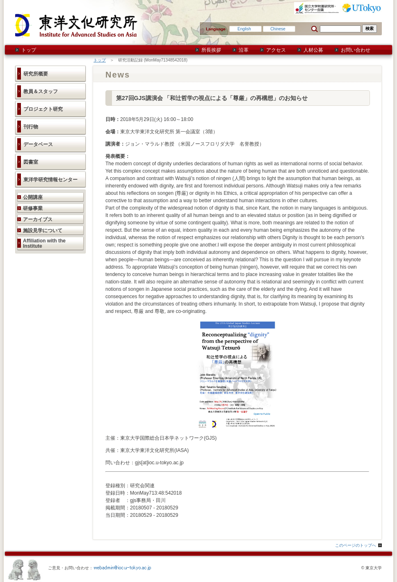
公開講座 (33, 197)
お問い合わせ (355, 50)
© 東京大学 (371, 568)
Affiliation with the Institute (44, 243)
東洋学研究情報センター (50, 180)
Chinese (277, 29)
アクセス (276, 50)
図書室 (30, 162)
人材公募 (313, 50)
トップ (28, 50)
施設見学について (42, 230)
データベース (38, 144)
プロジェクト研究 (43, 109)
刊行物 (30, 127)
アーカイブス (37, 219)
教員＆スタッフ (40, 91)
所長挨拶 (211, 50)
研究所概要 (35, 74)
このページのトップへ (355, 545)
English (244, 29)
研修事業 (33, 208)
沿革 (244, 50)
